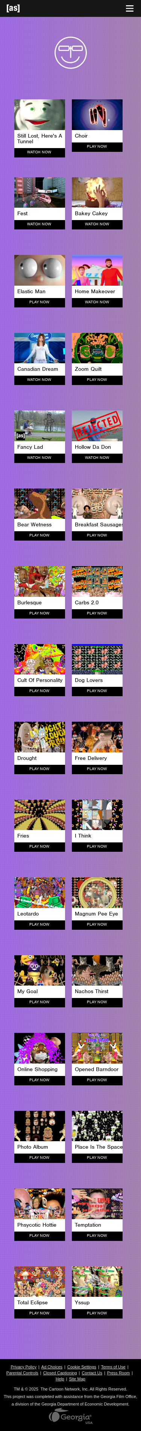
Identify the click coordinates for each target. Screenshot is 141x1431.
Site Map (77, 1379)
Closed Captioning (60, 1373)
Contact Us (92, 1373)
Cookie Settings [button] (81, 1367)
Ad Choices (51, 1367)
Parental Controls (22, 1373)
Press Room (118, 1373)
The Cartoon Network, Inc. (65, 1389)
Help (60, 1379)
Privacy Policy (23, 1367)
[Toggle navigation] (129, 8)
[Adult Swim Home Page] (22, 8)
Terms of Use (113, 1367)
